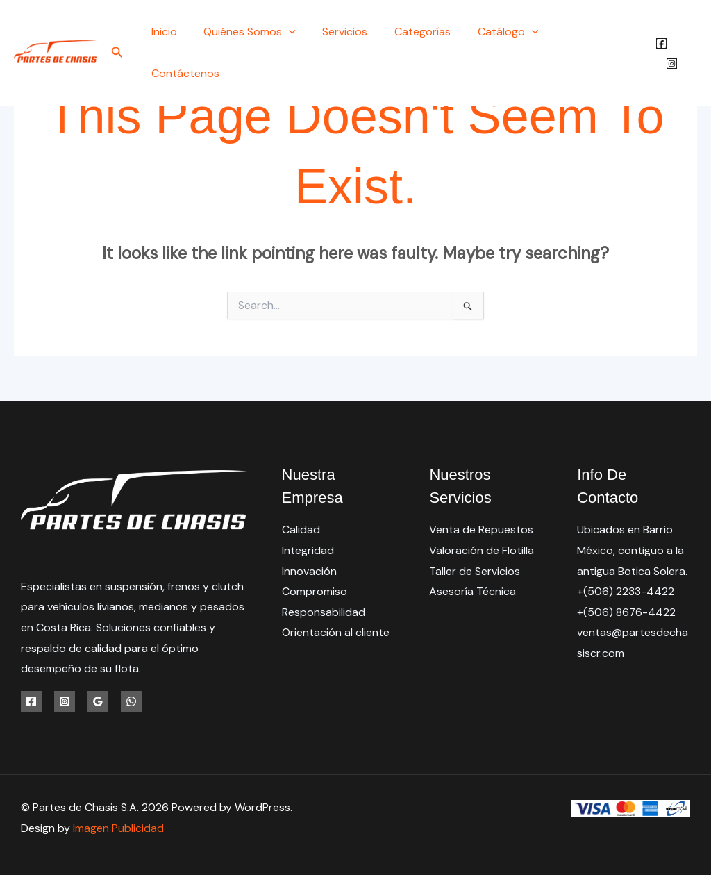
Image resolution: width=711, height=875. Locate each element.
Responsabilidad (323, 612)
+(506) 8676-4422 (626, 612)
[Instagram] (692, 33)
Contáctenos (596, 31)
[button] (140, 32)
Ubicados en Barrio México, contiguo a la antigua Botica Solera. (632, 550)
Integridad (308, 550)
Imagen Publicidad (118, 828)
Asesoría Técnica (472, 592)
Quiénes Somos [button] (265, 31)
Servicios (355, 31)
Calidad (301, 529)
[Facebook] (660, 33)
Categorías (429, 31)
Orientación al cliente (336, 633)
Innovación (309, 571)
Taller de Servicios (474, 571)
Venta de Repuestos (481, 529)
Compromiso (314, 592)
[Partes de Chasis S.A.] (55, 31)
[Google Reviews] (97, 701)
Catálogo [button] (509, 31)
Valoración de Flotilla (481, 550)
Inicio (184, 31)
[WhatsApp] (131, 701)
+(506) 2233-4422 (625, 592)
